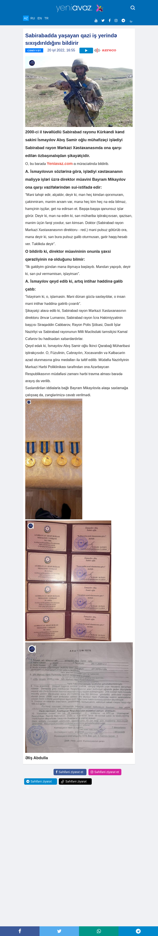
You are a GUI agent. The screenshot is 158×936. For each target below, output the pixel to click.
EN (40, 18)
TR (46, 18)
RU (33, 18)
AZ (26, 18)
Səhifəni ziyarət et (69, 772)
